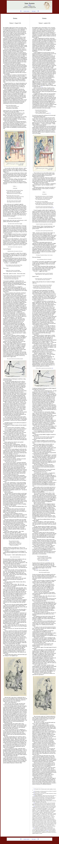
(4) (52, 368)
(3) (53, 207)
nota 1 (47, 830)
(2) (49, 113)
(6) (48, 560)
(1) (34, 789)
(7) (34, 828)
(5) (34, 802)
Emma (29, 5)
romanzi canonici (26, 11)
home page (34, 11)
